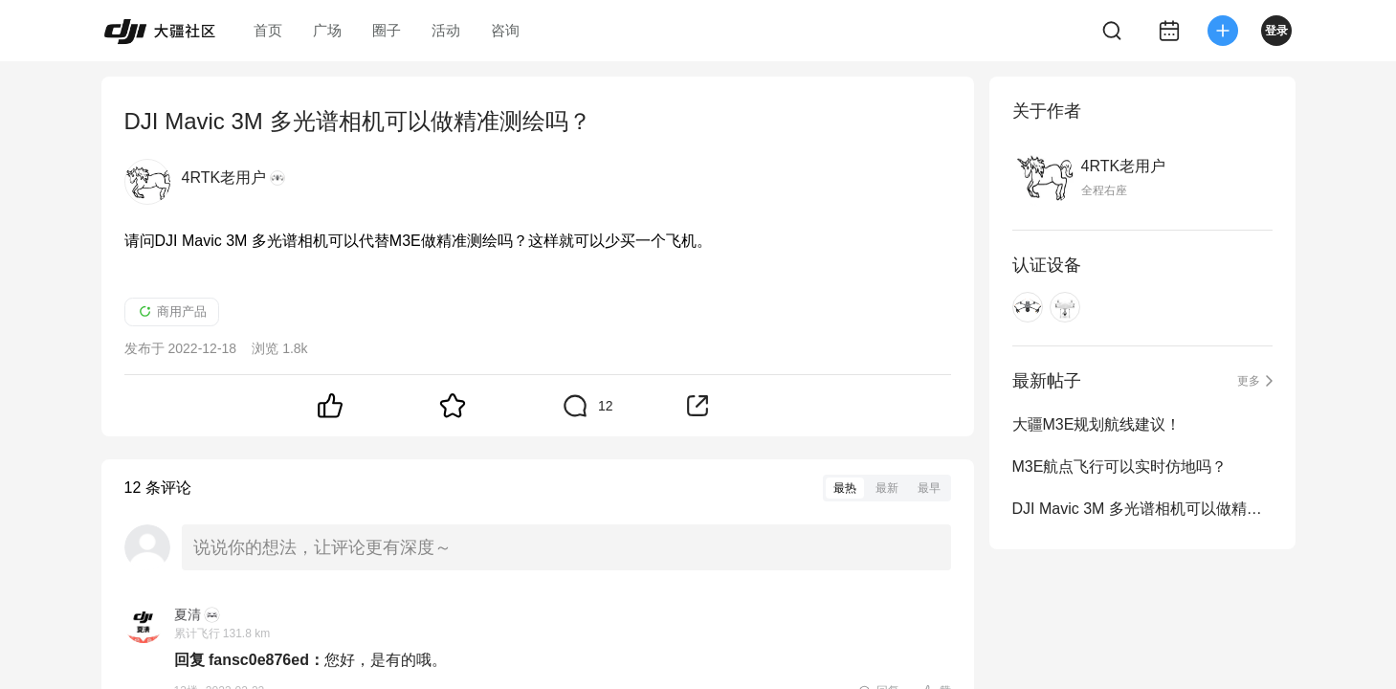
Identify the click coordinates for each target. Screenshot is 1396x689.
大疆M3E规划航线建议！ (1097, 424)
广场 (327, 30)
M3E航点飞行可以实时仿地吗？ (1120, 466)
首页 (268, 30)
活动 (446, 30)
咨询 (505, 30)
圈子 (386, 30)
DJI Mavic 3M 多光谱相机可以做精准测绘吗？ (1142, 508)
